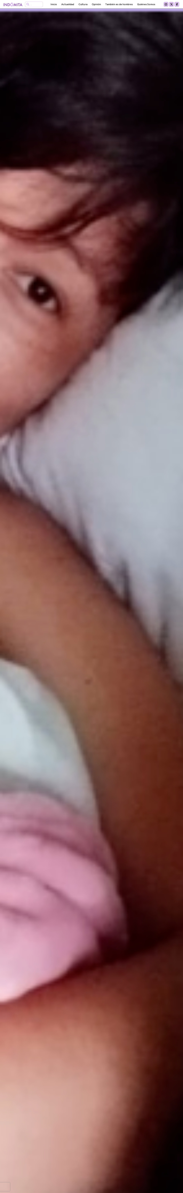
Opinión (96, 4)
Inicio (54, 4)
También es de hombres (119, 4)
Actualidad (67, 4)
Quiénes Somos (146, 4)
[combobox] (34, 4)
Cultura (82, 4)
